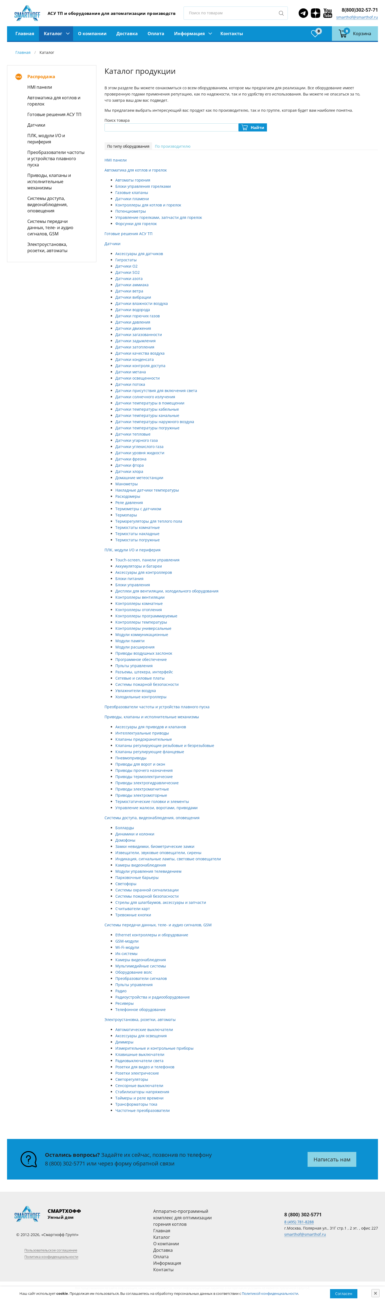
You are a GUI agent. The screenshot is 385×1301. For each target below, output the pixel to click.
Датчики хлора (129, 471)
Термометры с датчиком (138, 508)
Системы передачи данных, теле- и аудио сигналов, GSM (50, 227)
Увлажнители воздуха (135, 690)
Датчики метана (130, 371)
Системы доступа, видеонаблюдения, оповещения (47, 204)
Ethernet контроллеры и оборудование (151, 934)
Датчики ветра (129, 291)
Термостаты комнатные (137, 527)
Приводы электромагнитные (142, 789)
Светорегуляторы (131, 1079)
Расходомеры (127, 496)
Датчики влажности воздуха (141, 303)
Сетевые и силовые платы (140, 678)
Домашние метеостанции (139, 477)
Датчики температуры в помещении (149, 403)
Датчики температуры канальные (147, 415)
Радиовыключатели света (139, 1060)
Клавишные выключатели (139, 1054)
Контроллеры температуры (141, 622)
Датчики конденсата (134, 359)
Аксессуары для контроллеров (143, 572)
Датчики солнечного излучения (145, 396)
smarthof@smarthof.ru (357, 17)
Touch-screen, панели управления (147, 559)
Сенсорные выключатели (139, 1085)
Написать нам (332, 1159)
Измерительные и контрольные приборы (154, 1048)
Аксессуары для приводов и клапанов (150, 726)
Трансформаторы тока (136, 1104)
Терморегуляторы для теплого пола (148, 521)
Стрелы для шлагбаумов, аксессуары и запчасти (160, 902)
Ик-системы (126, 953)
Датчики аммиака (132, 284)
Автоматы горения (132, 180)
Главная (24, 34)
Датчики (36, 125)
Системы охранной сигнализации (147, 889)
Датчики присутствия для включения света (156, 390)
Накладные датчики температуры (147, 490)
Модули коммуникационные (141, 634)
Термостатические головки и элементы (152, 801)
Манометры (126, 483)
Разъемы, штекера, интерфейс (144, 671)
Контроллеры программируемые (146, 615)
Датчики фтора (129, 465)
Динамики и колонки (134, 833)
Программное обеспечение (141, 659)
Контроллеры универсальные (143, 628)
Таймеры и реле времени (139, 1098)
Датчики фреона (130, 459)
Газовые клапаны (131, 192)
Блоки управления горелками (143, 186)
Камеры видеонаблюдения (140, 865)
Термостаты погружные (137, 539)
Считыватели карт (132, 908)
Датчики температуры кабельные (147, 409)
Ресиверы (124, 1003)
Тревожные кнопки (133, 914)
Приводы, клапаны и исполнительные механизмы (49, 181)
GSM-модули (127, 941)
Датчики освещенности (137, 378)
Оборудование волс (133, 972)
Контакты (231, 34)
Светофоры (125, 883)
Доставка (127, 34)
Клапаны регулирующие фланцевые (149, 751)
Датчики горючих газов (137, 315)
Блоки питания (129, 578)
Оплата (156, 34)
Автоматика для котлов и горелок (53, 101)
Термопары (126, 515)
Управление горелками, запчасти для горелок (158, 217)
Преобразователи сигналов (141, 978)
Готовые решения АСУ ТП (54, 114)
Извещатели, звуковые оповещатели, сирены (158, 852)
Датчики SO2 (127, 272)
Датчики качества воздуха (140, 353)
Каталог (53, 34)
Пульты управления (134, 665)
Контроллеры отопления (138, 609)
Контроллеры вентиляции (140, 597)
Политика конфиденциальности (51, 1256)
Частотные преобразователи (142, 1110)
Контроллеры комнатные (139, 603)
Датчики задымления (135, 340)
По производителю (173, 146)
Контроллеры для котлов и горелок (148, 204)
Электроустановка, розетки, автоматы (47, 247)
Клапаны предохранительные (143, 739)
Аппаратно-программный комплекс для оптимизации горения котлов (182, 1217)
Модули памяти (130, 640)
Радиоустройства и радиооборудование (152, 997)
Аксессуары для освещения (141, 1035)
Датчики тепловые (133, 434)
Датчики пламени (132, 198)
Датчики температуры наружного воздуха (154, 421)
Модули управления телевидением (148, 871)
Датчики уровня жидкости (139, 452)
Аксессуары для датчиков (139, 253)
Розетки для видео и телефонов (144, 1066)
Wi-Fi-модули (127, 947)
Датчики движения (133, 328)
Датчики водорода (132, 309)
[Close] (375, 1293)
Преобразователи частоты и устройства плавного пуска (55, 158)
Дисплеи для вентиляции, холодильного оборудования (166, 591)
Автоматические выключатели (144, 1029)
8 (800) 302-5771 (65, 1163)
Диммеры (124, 1042)
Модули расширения (135, 647)
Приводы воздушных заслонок (143, 653)
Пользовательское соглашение (50, 1250)
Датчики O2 (126, 266)
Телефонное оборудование (140, 1009)
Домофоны (125, 840)
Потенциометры (130, 211)
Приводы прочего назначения (144, 770)
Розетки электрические (137, 1073)
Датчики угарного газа (136, 440)
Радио (120, 990)
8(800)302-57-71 (360, 9)
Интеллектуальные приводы (142, 733)
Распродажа (41, 77)
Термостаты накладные (137, 533)
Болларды (124, 827)
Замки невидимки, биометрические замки (154, 846)
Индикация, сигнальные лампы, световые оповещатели (168, 858)
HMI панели (39, 87)
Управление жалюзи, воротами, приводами (156, 807)
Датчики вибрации (133, 297)
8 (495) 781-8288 (299, 1221)
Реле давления (129, 502)
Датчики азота (129, 278)
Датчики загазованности (138, 334)
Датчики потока (130, 384)
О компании (92, 34)
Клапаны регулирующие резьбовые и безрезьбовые (164, 745)
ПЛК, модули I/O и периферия (46, 139)
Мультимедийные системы (140, 966)
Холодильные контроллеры (141, 696)
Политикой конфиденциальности (270, 1293)
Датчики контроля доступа (140, 365)
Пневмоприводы (130, 757)
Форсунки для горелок (136, 223)
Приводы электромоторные (141, 795)
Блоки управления (132, 584)
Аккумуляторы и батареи (138, 566)
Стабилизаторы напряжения (142, 1091)
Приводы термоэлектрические (144, 776)
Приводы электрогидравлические (147, 782)
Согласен (343, 1293)
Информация (189, 34)
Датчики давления (132, 322)
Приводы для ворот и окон (140, 764)
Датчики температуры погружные (147, 427)
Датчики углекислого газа (139, 446)
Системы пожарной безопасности (147, 684)
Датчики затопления (134, 347)
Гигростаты (126, 259)
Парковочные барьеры (137, 877)
